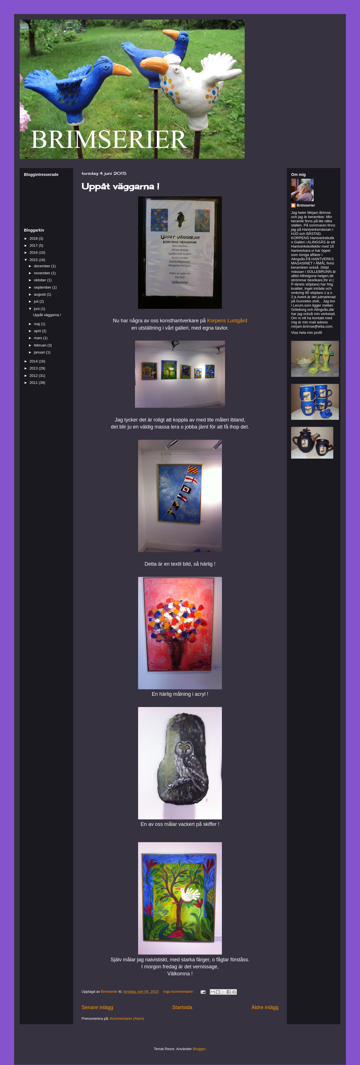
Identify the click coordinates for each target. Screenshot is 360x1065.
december (42, 266)
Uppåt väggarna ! (120, 186)
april (38, 331)
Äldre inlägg (264, 1007)
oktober (40, 280)
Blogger (199, 1049)
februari (41, 345)
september (43, 287)
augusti (40, 294)
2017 (34, 245)
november (42, 273)
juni (37, 309)
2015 (34, 260)
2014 (34, 361)
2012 (34, 375)
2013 (34, 368)
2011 (34, 382)
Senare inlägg (97, 1007)
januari (40, 352)
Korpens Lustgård (226, 320)
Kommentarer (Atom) (127, 1018)
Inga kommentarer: (179, 991)
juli (37, 301)
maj (37, 324)
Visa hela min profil (306, 332)
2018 (34, 238)
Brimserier (306, 205)
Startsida (182, 1007)
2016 (34, 252)
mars (38, 338)
